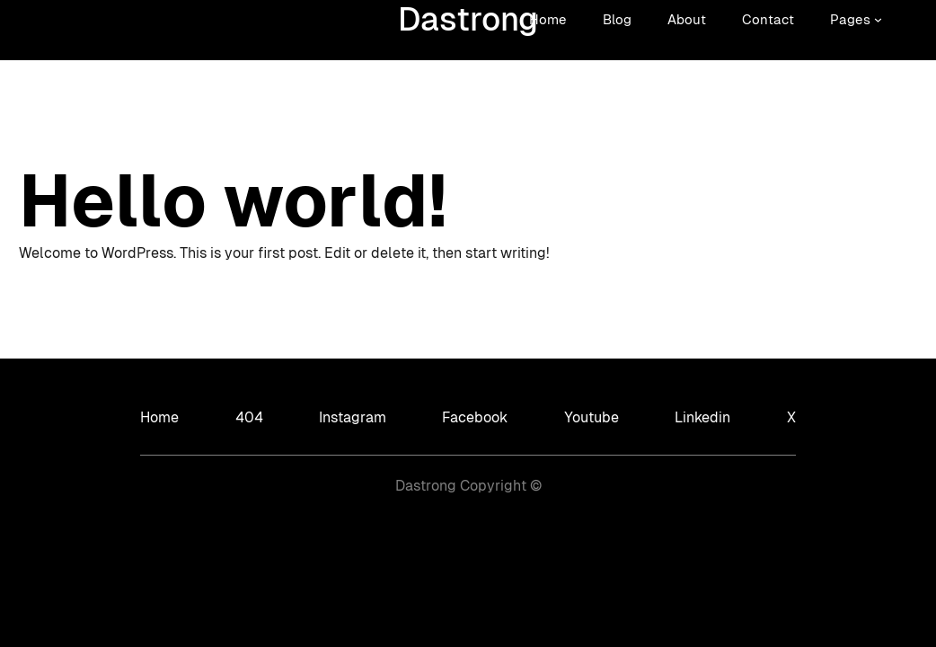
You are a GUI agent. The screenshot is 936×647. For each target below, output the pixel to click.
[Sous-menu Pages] (878, 19)
